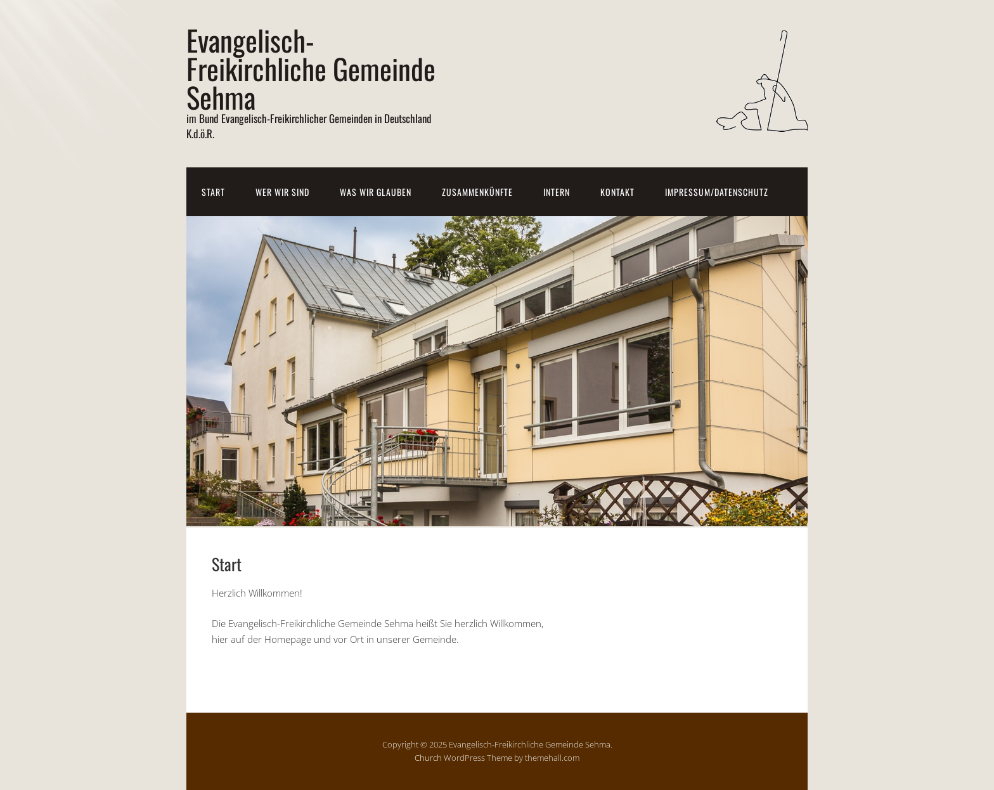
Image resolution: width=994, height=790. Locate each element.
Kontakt (617, 191)
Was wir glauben (375, 191)
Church (428, 757)
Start (213, 191)
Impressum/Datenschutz (716, 191)
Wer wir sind (282, 191)
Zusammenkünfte (477, 191)
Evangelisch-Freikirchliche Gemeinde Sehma (311, 68)
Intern (556, 191)
